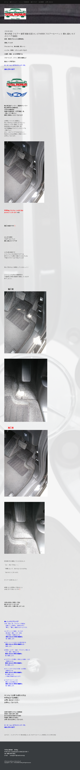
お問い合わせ (49, 2)
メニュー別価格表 (24, 2)
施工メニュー (13, 2)
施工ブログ (34, 2)
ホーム (6, 2)
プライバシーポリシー (9, 761)
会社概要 (41, 2)
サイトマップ (18, 761)
